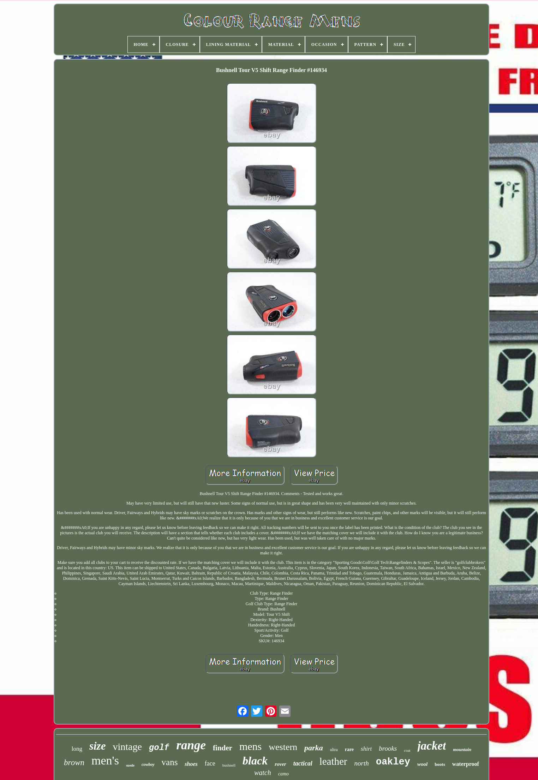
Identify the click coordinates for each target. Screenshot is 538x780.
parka (313, 747)
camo (283, 773)
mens (250, 746)
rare (349, 749)
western (283, 747)
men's (105, 760)
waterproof (465, 764)
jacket (432, 745)
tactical (302, 763)
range (191, 745)
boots (440, 764)
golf (159, 747)
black (255, 760)
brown (74, 762)
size (97, 746)
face (210, 763)
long (77, 748)
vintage (127, 746)
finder (222, 748)
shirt (366, 748)
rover (280, 764)
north (361, 763)
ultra (334, 749)
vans (170, 762)
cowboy (148, 764)
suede (130, 765)
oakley (393, 762)
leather (333, 761)
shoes (191, 764)
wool (422, 764)
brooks (388, 748)
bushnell (228, 765)
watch (262, 772)
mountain (462, 749)
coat (407, 750)
